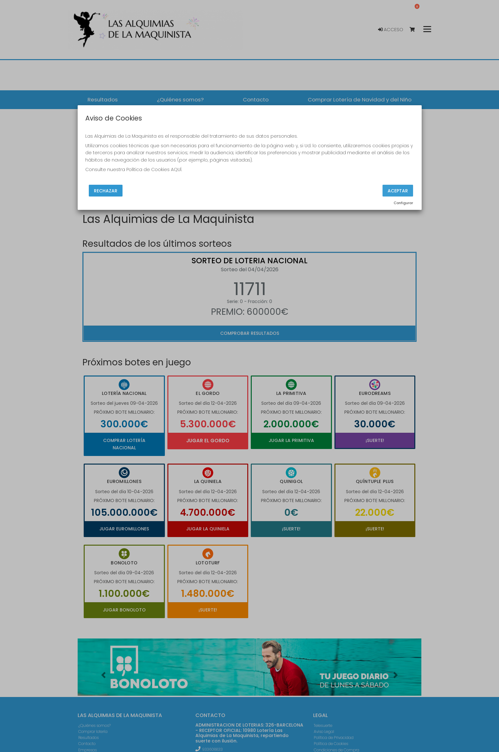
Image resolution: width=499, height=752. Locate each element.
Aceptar (398, 190)
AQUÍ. (176, 169)
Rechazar (105, 190)
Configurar (403, 202)
